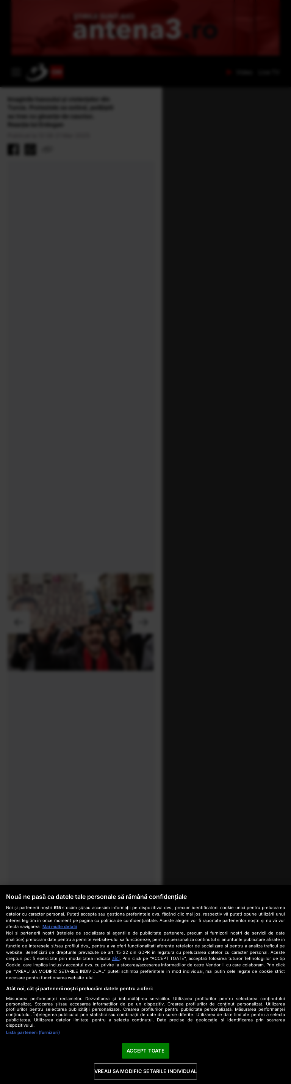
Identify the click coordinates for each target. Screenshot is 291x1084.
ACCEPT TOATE (146, 1051)
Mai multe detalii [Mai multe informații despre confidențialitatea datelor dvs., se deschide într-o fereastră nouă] (59, 926)
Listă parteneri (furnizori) (33, 1032)
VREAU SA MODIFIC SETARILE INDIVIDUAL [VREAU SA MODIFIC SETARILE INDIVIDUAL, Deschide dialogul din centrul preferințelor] (145, 1071)
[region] (145, 984)
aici (116, 958)
